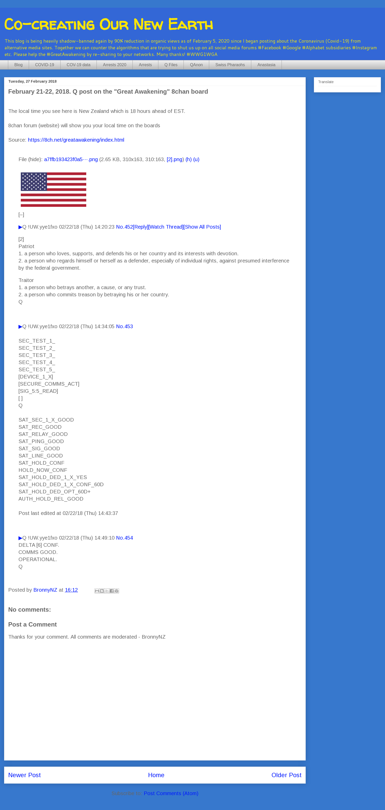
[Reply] (140, 227)
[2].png (174, 159)
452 (128, 227)
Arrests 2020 (114, 65)
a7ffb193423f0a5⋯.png (71, 159)
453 (128, 326)
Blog (18, 65)
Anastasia (266, 65)
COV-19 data (79, 65)
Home (156, 775)
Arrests (145, 65)
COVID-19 (44, 65)
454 (128, 538)
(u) (196, 159)
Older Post (287, 775)
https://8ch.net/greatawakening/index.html (76, 140)
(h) (189, 159)
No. (120, 227)
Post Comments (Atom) (171, 793)
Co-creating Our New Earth (108, 24)
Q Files (171, 65)
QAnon (196, 65)
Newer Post (24, 775)
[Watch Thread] (166, 227)
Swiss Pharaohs (230, 65)
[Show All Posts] (202, 227)
